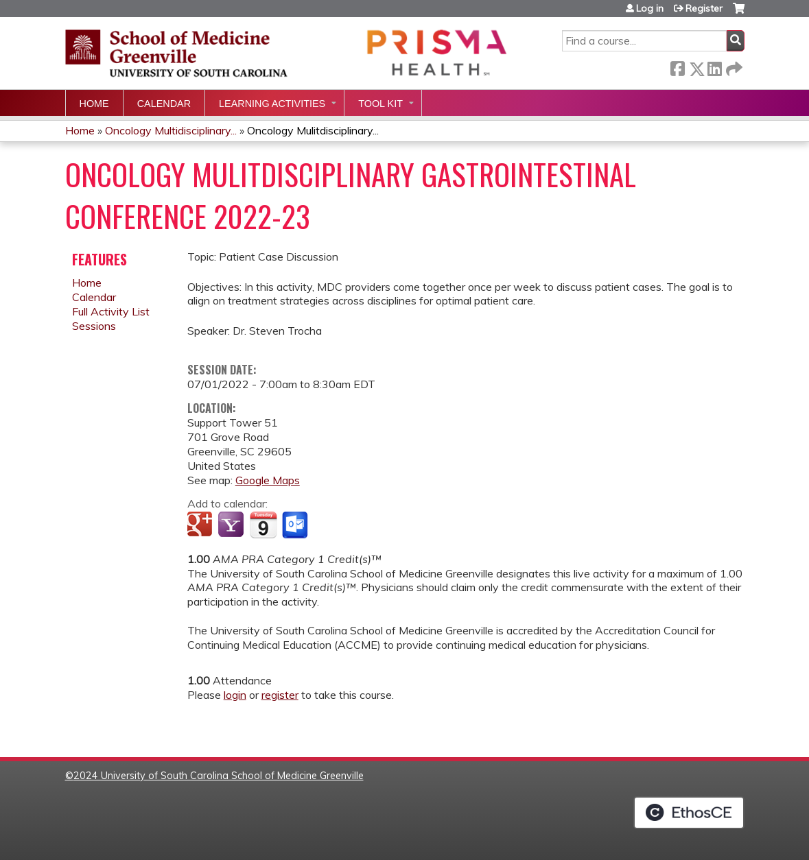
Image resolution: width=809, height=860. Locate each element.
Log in (650, 8)
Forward (733, 66)
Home (94, 103)
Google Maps (267, 480)
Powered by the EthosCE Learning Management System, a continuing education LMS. (688, 812)
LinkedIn (714, 66)
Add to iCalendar (263, 524)
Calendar (164, 103)
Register (704, 8)
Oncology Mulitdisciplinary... (313, 130)
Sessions (94, 326)
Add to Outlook (296, 525)
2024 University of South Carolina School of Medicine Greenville (218, 775)
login (235, 695)
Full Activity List (111, 311)
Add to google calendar (201, 525)
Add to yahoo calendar (232, 525)
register (279, 695)
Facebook (677, 66)
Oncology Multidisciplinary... (171, 130)
